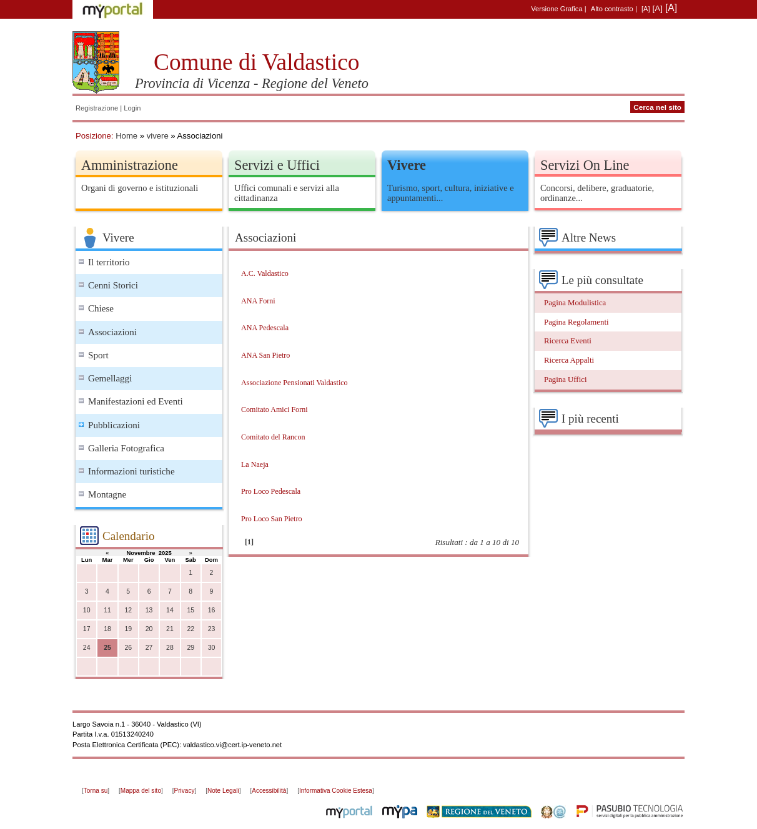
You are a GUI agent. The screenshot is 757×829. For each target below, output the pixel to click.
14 (170, 610)
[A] (645, 8)
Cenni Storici (113, 285)
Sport (98, 355)
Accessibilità (269, 790)
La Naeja (255, 464)
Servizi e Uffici (277, 165)
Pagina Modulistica (575, 302)
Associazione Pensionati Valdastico (294, 382)
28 (170, 647)
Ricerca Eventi (567, 340)
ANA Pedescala (265, 327)
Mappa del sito (141, 790)
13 (149, 610)
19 (128, 628)
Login (132, 108)
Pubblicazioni (114, 425)
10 (87, 610)
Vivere (406, 165)
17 (87, 628)
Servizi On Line (584, 165)
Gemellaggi (110, 378)
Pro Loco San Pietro (271, 518)
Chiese (101, 308)
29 (190, 647)
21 (170, 628)
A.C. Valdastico (265, 273)
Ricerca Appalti (569, 360)
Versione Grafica (556, 8)
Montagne (107, 494)
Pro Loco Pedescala (270, 491)
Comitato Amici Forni (274, 409)
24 (87, 647)
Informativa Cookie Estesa (335, 790)
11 (107, 610)
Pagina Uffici (565, 379)
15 (190, 610)
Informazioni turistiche (131, 471)
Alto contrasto (612, 8)
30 (211, 647)
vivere (158, 135)
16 (211, 610)
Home (126, 135)
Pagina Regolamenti (576, 322)
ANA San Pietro (265, 355)
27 (149, 647)
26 (128, 647)
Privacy (184, 790)
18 (107, 628)
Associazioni (112, 332)
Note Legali (223, 790)
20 (149, 628)
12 (128, 610)
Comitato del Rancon (273, 437)
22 (190, 628)
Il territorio (109, 262)
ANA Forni (258, 301)
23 (211, 628)
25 (107, 647)
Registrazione (97, 108)
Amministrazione (129, 165)
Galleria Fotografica (126, 448)
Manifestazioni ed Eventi (135, 401)
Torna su (95, 790)
